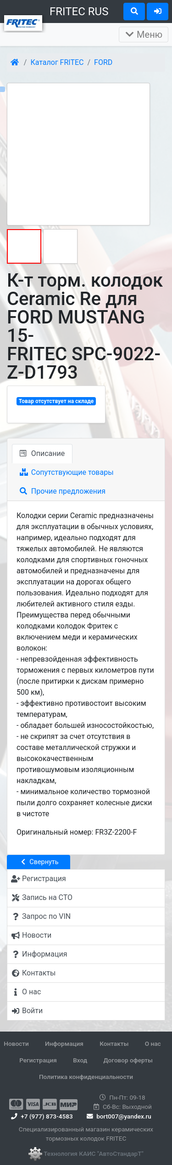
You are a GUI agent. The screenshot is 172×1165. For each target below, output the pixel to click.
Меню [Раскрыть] (143, 34)
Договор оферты (127, 1060)
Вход (80, 1060)
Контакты (114, 1043)
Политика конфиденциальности (86, 1076)
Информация (64, 1043)
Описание (42, 453)
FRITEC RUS (79, 11)
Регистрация (38, 1060)
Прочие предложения (62, 491)
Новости (16, 1043)
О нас (153, 1043)
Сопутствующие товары (67, 472)
